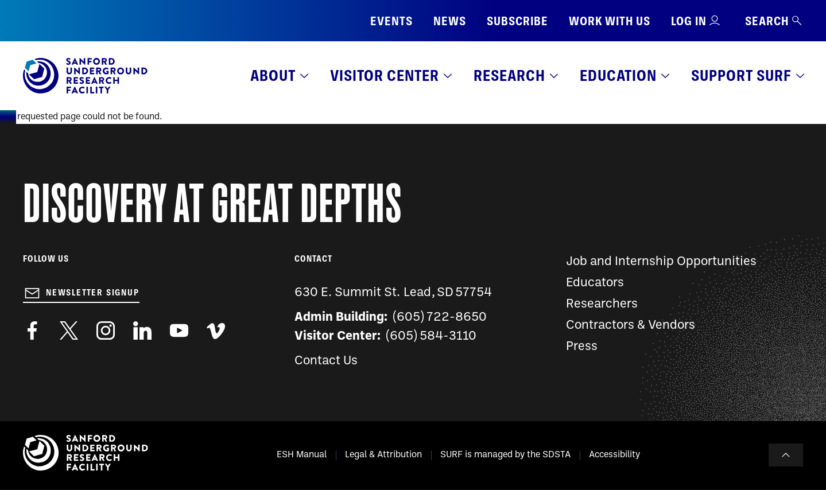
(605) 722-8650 (440, 317)
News (449, 21)
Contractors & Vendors (630, 325)
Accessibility (614, 455)
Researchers (602, 304)
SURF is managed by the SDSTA (505, 455)
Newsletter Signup (92, 292)
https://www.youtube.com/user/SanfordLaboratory (179, 330)
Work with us (609, 21)
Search (774, 21)
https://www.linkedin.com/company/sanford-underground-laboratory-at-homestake (142, 330)
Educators (595, 283)
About (273, 75)
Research (509, 75)
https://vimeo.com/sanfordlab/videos (216, 330)
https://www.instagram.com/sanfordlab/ (105, 330)
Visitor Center (384, 75)
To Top (786, 455)
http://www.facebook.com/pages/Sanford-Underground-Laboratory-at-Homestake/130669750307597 (32, 330)
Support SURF (741, 75)
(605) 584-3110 (431, 336)
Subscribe (517, 21)
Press (582, 346)
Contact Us (326, 361)
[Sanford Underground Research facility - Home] (85, 91)
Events (391, 21)
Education (618, 75)
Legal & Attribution (383, 455)
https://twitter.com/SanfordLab (69, 330)
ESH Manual (302, 455)
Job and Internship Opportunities (661, 262)
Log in (689, 21)
